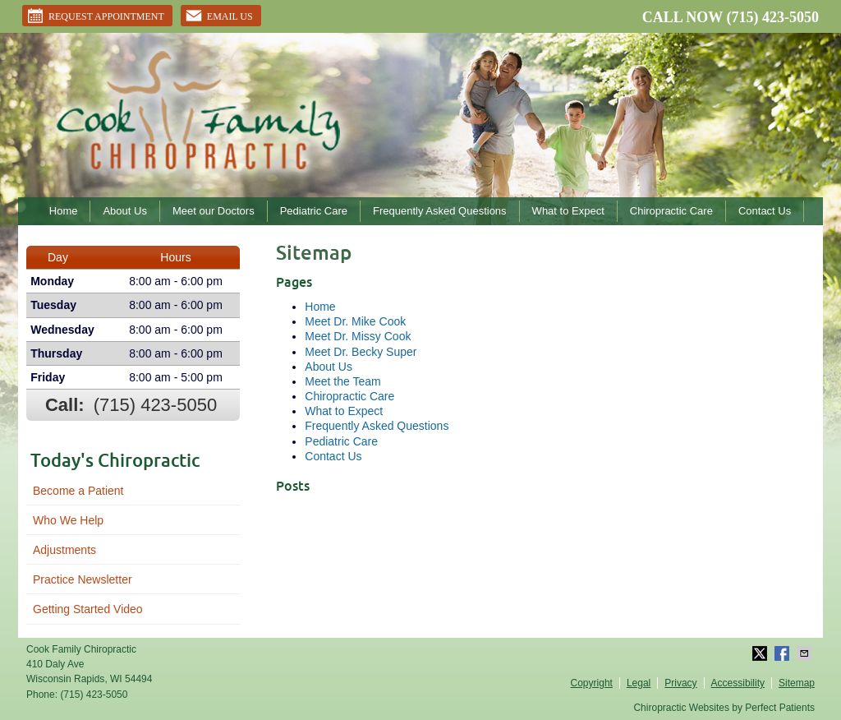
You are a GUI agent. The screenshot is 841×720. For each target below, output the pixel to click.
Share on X (761, 653)
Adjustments (64, 549)
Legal (638, 683)
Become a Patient (78, 490)
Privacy (680, 683)
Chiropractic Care (671, 211)
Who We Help (68, 520)
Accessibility (738, 683)
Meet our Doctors (213, 211)
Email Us (219, 16)
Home (63, 211)
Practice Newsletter (82, 579)
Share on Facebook (783, 653)
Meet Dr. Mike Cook (355, 321)
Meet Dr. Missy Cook (358, 336)
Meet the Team (342, 381)
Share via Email (806, 653)
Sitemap (797, 683)
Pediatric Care (313, 211)
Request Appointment (95, 16)
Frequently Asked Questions (440, 211)
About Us (124, 211)
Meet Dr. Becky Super (360, 351)
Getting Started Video (88, 609)
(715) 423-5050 (773, 17)
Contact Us (764, 211)
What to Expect (568, 211)
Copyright (592, 683)
